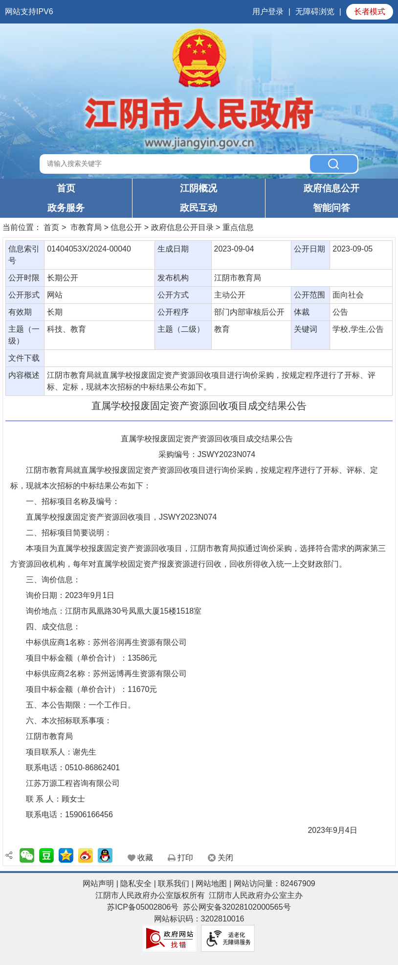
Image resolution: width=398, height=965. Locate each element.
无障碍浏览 (314, 11)
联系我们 (173, 883)
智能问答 (331, 208)
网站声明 (98, 883)
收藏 (145, 857)
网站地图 (211, 883)
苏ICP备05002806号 (142, 907)
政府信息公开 (331, 188)
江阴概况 (198, 188)
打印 (185, 857)
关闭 (225, 857)
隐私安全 (136, 883)
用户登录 (268, 11)
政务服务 (66, 208)
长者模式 (369, 11)
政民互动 (198, 208)
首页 (66, 188)
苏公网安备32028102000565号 (237, 907)
